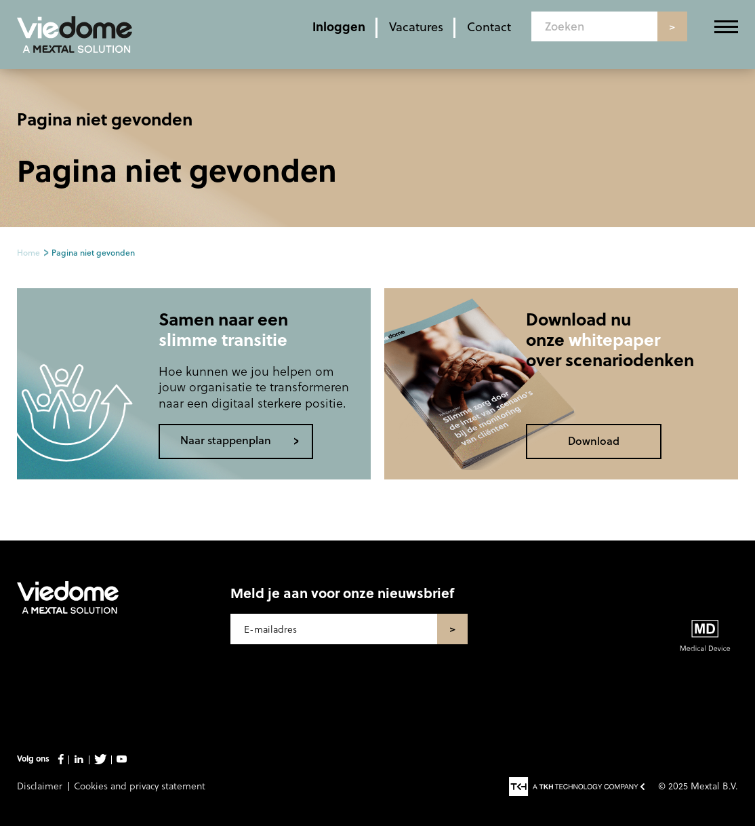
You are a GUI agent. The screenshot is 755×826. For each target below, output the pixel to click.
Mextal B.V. (714, 786)
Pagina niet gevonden (93, 252)
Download (593, 440)
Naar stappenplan (225, 440)
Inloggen (338, 26)
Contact (489, 26)
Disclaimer (39, 786)
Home (28, 252)
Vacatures (416, 26)
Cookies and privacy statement (139, 786)
